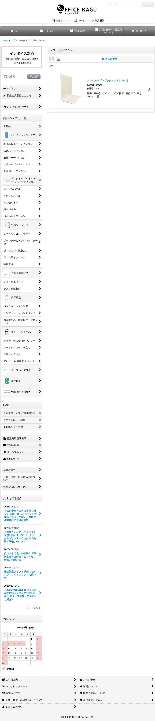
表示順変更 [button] (109, 59)
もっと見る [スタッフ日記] (33, 608)
